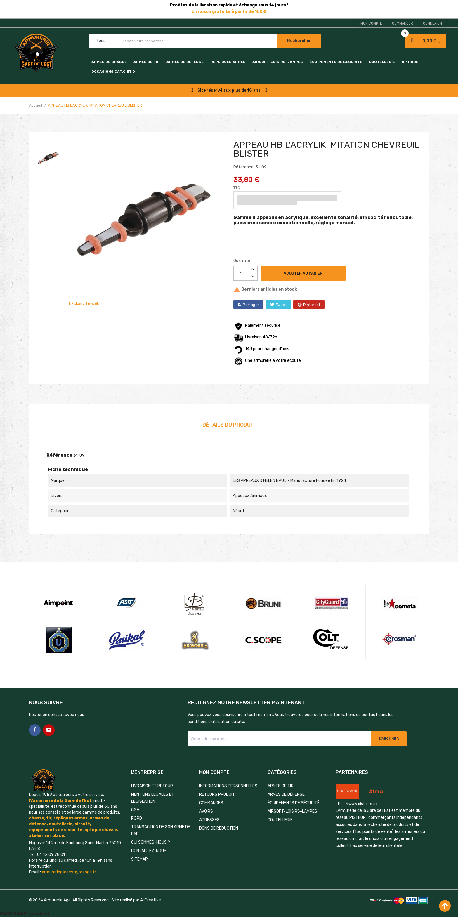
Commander (402, 23)
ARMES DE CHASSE (109, 62)
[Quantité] (240, 273)
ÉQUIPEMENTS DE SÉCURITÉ (336, 62)
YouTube (49, 730)
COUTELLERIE (382, 62)
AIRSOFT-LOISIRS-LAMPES (277, 62)
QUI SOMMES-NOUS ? (150, 842)
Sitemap (139, 859)
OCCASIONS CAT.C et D (113, 72)
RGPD (136, 818)
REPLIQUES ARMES (228, 62)
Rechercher (299, 40)
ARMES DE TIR (146, 62)
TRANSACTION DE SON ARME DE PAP (160, 830)
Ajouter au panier (303, 273)
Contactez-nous (148, 850)
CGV (135, 809)
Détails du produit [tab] (229, 425)
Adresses (209, 819)
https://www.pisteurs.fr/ (356, 804)
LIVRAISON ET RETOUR (152, 786)
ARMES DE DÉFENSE (185, 62)
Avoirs (206, 811)
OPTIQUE (410, 62)
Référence (59, 455)
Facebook (35, 730)
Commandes (211, 802)
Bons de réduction (218, 828)
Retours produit (217, 794)
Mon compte (371, 23)
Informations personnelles (228, 786)
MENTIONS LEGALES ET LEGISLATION (152, 798)
